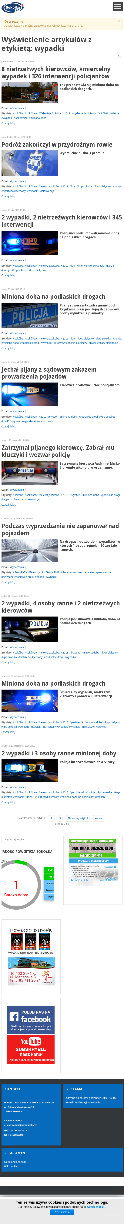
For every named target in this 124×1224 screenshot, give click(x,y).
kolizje (111, 265)
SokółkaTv (21, 572)
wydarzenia (79, 113)
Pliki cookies (11, 1166)
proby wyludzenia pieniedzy (71, 342)
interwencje (48, 190)
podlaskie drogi (30, 342)
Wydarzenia (17, 108)
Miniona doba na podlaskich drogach (53, 296)
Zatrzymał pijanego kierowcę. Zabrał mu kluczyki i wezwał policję (58, 451)
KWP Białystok (11, 421)
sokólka (19, 113)
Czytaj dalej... (9, 123)
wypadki (7, 117)
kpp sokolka (85, 186)
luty (73, 186)
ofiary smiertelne (108, 342)
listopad (75, 652)
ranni (30, 796)
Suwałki (36, 726)
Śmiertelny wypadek (56, 726)
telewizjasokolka (49, 186)
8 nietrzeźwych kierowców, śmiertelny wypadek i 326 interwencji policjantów (56, 73)
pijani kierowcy (44, 421)
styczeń (53, 416)
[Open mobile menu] (118, 6)
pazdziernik (78, 792)
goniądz (24, 726)
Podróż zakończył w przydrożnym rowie (57, 144)
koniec (98, 818)
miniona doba (38, 117)
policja (118, 186)
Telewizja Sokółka (50, 113)
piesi (93, 342)
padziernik (77, 722)
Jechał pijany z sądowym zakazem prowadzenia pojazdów (49, 373)
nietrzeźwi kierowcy (14, 190)
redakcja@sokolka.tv (24, 1125)
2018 (56, 572)
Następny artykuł (78, 818)
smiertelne (21, 117)
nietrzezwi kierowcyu (27, 499)
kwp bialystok (103, 186)
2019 (67, 113)
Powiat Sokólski (98, 113)
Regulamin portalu (15, 1161)
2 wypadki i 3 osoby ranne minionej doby (59, 753)
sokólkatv (31, 113)
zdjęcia (115, 113)
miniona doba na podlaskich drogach (83, 796)
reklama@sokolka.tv (87, 1102)
